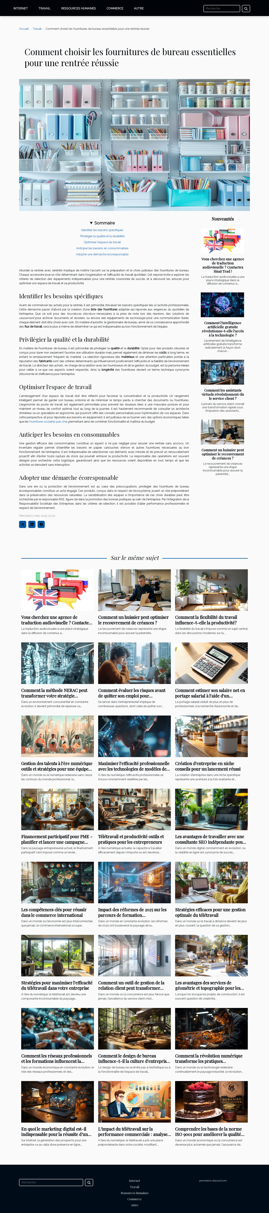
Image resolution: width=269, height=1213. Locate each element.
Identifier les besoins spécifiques (102, 230)
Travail (44, 8)
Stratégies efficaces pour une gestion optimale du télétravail (210, 912)
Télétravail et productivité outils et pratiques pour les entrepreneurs (131, 839)
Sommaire (104, 223)
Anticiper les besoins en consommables (102, 248)
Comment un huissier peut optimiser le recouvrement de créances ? (222, 454)
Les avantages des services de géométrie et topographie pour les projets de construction (207, 988)
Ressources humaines (78, 8)
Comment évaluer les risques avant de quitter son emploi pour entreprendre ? (131, 695)
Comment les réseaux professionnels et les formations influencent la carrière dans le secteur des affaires (56, 1061)
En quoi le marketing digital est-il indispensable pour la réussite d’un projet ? (54, 1134)
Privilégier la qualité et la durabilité (102, 236)
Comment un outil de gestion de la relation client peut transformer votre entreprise (131, 988)
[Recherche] (221, 8)
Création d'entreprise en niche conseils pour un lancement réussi (207, 766)
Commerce (115, 8)
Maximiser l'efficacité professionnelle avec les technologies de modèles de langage (133, 768)
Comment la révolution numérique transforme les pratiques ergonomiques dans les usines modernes (208, 1064)
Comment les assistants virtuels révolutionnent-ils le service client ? (223, 394)
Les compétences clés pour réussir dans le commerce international (53, 912)
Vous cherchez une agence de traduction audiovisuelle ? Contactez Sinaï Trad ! (222, 265)
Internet (20, 8)
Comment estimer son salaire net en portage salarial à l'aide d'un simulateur (210, 695)
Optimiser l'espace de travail (102, 242)
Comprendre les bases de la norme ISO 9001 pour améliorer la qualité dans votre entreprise (208, 1134)
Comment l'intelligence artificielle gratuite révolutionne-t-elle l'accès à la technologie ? (223, 328)
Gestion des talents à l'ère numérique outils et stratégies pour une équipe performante (56, 768)
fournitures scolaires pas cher (48, 421)
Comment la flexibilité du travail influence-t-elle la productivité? (206, 619)
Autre (139, 8)
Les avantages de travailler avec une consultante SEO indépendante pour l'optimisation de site (210, 842)
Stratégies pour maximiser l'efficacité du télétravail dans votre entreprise (56, 985)
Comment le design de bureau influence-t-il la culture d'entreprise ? (133, 1061)
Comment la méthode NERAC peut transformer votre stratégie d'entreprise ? (54, 695)
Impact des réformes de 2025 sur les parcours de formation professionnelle (132, 915)
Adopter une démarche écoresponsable (102, 254)
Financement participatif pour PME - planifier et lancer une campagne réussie (56, 842)
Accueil (24, 28)
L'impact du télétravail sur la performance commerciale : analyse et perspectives (132, 1134)
